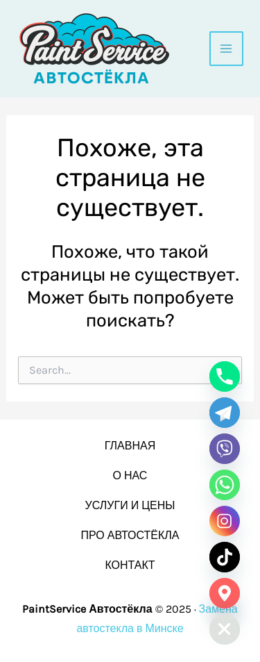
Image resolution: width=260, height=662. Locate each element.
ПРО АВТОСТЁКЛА (129, 535)
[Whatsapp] (224, 485)
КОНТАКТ (130, 565)
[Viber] (224, 448)
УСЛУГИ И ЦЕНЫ (130, 505)
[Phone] (224, 376)
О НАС (130, 475)
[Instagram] (224, 521)
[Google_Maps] (224, 593)
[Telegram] (224, 412)
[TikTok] (224, 557)
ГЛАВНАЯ (130, 445)
